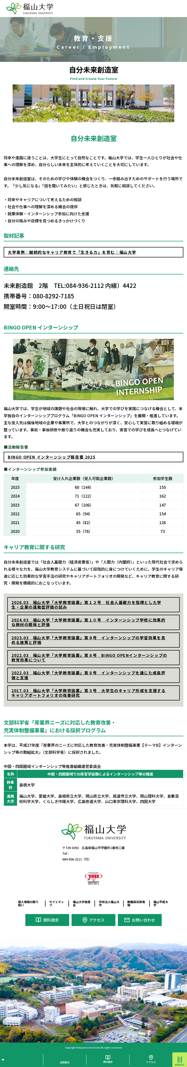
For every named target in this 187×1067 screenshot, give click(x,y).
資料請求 (51, 919)
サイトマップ (55, 903)
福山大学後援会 (81, 903)
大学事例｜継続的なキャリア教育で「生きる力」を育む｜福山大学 (72, 252)
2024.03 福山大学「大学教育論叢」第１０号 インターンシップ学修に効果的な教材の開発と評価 (88, 622)
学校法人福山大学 (108, 903)
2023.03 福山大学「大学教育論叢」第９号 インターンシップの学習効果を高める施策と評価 (88, 640)
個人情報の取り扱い (29, 903)
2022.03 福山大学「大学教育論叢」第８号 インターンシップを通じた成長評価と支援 (88, 675)
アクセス (96, 919)
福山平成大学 (159, 903)
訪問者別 (65, 1060)
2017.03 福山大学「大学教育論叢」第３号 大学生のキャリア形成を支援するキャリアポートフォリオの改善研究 (88, 693)
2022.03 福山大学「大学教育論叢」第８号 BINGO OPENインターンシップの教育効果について (89, 657)
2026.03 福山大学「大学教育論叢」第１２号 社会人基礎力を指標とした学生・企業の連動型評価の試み (86, 604)
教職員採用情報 (135, 903)
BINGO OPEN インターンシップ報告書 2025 (51, 457)
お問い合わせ (143, 919)
